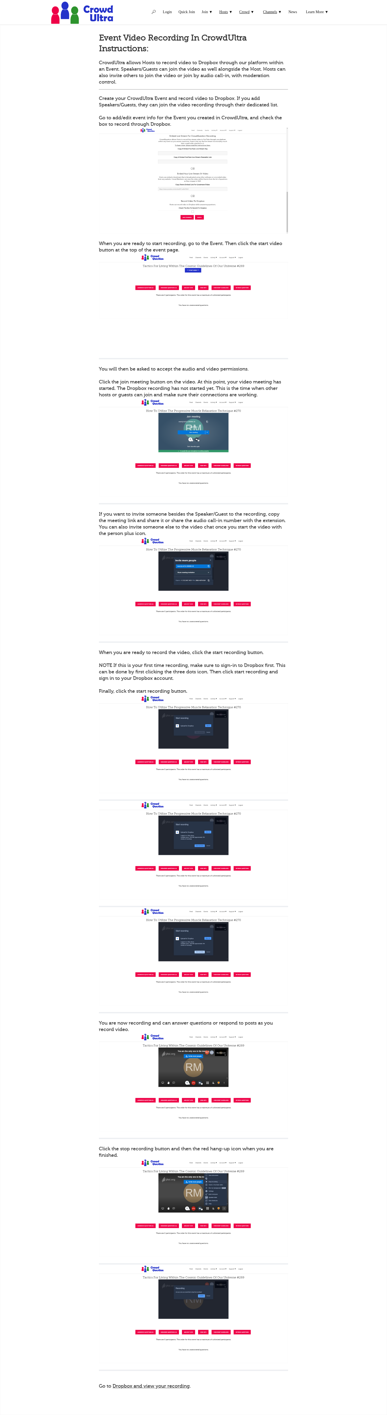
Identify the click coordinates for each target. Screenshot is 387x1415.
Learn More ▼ (317, 12)
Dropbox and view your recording (151, 1386)
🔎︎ (153, 12)
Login (167, 12)
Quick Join (186, 12)
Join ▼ (207, 12)
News (292, 12)
